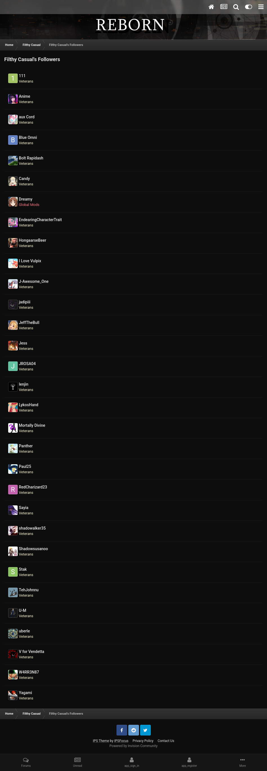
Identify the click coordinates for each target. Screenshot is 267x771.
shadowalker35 (32, 528)
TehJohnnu (29, 590)
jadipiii (24, 302)
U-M (22, 610)
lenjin (23, 384)
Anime (24, 96)
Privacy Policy (143, 741)
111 (22, 76)
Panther (26, 446)
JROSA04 (27, 363)
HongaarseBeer (32, 240)
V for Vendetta (31, 651)
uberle (24, 631)
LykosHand (28, 405)
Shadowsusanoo (33, 548)
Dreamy (25, 199)
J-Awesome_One (34, 281)
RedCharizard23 (33, 487)
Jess (23, 343)
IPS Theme (101, 741)
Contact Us (166, 741)
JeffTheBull (29, 322)
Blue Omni (28, 137)
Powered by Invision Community (133, 746)
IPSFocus (121, 741)
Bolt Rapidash (31, 158)
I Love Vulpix (30, 261)
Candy (24, 178)
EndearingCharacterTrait (40, 219)
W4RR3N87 (29, 672)
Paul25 (25, 466)
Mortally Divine (32, 425)
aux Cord (27, 117)
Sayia (23, 507)
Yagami (25, 692)
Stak (23, 569)
